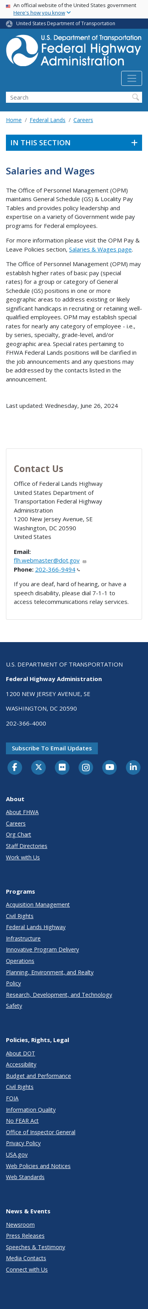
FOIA (12, 1098)
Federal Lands (48, 120)
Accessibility (21, 1064)
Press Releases (25, 1235)
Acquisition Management (38, 904)
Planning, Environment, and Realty (50, 972)
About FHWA (22, 812)
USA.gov (17, 1154)
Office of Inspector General (40, 1132)
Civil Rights (20, 916)
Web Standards (25, 1177)
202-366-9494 (57, 569)
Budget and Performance (38, 1075)
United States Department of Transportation (65, 23)
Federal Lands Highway (36, 927)
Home (14, 120)
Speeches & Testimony (35, 1247)
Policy (13, 983)
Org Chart (18, 834)
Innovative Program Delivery (42, 949)
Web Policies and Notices (38, 1166)
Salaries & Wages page (100, 249)
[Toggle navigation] (131, 78)
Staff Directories (26, 846)
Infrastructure (23, 938)
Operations (20, 961)
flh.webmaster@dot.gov (50, 560)
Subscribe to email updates (52, 748)
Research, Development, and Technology (59, 994)
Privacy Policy (23, 1143)
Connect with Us (27, 1269)
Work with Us (23, 857)
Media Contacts (26, 1258)
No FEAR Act (22, 1120)
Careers (83, 120)
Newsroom (20, 1224)
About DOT (20, 1053)
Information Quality (31, 1109)
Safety (14, 1005)
